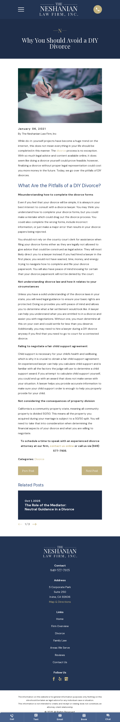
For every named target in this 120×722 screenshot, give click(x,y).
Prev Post (28, 471)
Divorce (39, 459)
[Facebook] (54, 679)
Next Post (92, 471)
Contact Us (60, 662)
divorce (61, 150)
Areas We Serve (60, 647)
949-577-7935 (60, 569)
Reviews (60, 655)
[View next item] (34, 524)
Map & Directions (60, 602)
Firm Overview (60, 626)
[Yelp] (60, 679)
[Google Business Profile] (66, 679)
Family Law (60, 640)
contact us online (62, 446)
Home (60, 619)
